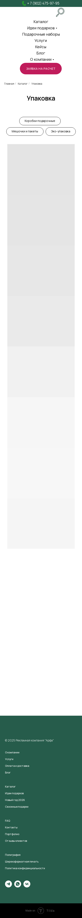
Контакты (11, 827)
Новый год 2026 (15, 800)
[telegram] (8, 886)
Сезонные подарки (16, 806)
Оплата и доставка (17, 766)
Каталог (23, 83)
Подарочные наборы (41, 34)
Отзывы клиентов (16, 841)
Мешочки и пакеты (25, 131)
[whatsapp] (17, 886)
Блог (40, 53)
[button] (41, 68)
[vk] (26, 886)
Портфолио (12, 834)
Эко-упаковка (60, 131)
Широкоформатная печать (21, 861)
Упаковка (36, 83)
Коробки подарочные (40, 121)
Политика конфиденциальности (25, 868)
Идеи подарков (41, 27)
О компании (40, 59)
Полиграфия (12, 855)
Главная (9, 83)
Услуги (41, 40)
